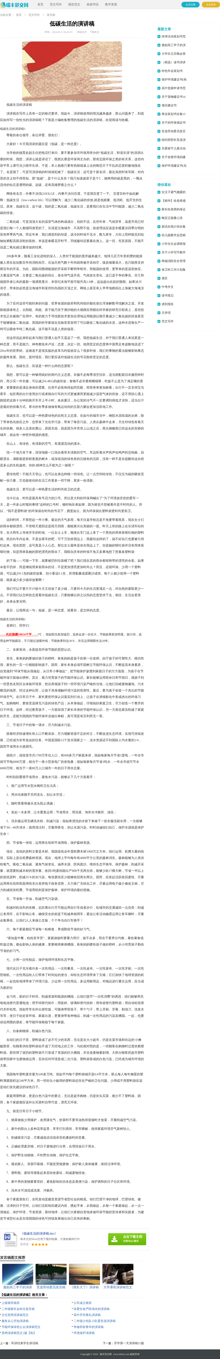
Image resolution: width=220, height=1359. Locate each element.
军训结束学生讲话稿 (24, 1343)
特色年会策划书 (172, 71)
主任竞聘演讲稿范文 (15, 1315)
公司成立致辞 (83, 1303)
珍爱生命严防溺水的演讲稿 (92, 1309)
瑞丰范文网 (106, 1354)
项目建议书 (169, 105)
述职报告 (168, 304)
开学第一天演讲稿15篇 (129, 1343)
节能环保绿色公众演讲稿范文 (21, 1327)
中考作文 (168, 286)
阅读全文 (82, 32)
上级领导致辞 (11, 1303)
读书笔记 (168, 295)
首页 (40, 4)
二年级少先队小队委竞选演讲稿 (95, 1321)
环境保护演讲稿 (84, 1333)
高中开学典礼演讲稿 (87, 1315)
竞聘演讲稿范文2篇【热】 (19, 1333)
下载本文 (94, 32)
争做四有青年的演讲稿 (89, 1327)
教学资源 (111, 4)
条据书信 (93, 4)
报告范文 (74, 4)
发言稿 (51, 14)
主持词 (166, 312)
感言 (165, 278)
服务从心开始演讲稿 (15, 1321)
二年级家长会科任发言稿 (18, 1309)
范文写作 (56, 4)
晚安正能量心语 (172, 218)
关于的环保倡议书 (174, 122)
